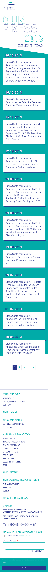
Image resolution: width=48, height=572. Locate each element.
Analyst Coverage (11, 445)
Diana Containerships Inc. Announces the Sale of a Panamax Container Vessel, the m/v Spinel (23, 102)
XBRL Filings (8, 459)
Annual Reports (10, 449)
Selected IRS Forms (12, 462)
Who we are (11, 394)
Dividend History (10, 452)
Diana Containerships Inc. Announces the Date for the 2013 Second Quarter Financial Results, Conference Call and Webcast (23, 321)
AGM (5, 465)
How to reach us (15, 498)
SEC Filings (8, 455)
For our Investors (17, 434)
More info (4, 562)
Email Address (9, 541)
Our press (10, 472)
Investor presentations (14, 442)
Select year (30, 46)
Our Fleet (10, 412)
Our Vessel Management (21, 480)
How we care (12, 420)
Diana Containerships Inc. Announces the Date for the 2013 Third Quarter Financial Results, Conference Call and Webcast (22, 163)
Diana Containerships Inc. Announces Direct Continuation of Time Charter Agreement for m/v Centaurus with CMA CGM (23, 348)
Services (7, 488)
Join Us (6, 491)
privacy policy (25, 536)
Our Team (7, 405)
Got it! (24, 568)
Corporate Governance (13, 424)
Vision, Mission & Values (14, 402)
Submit (36, 551)
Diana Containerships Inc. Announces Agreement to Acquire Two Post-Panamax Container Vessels (23, 259)
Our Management (11, 484)
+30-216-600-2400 (23, 525)
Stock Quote (9, 439)
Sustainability (9, 427)
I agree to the (18, 536)
